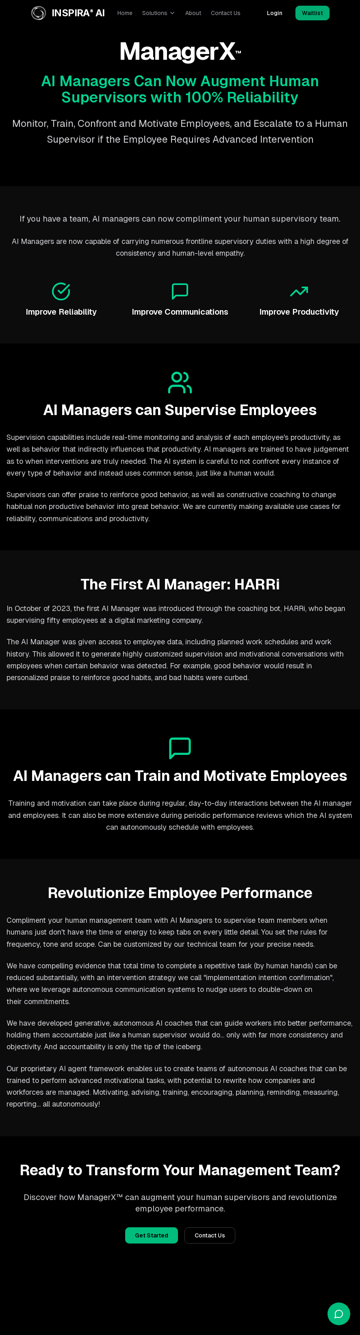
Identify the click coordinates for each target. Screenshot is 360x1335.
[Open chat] (338, 1313)
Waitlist (312, 13)
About (193, 13)
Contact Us (226, 13)
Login (274, 13)
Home (124, 13)
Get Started (151, 1235)
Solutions (159, 13)
